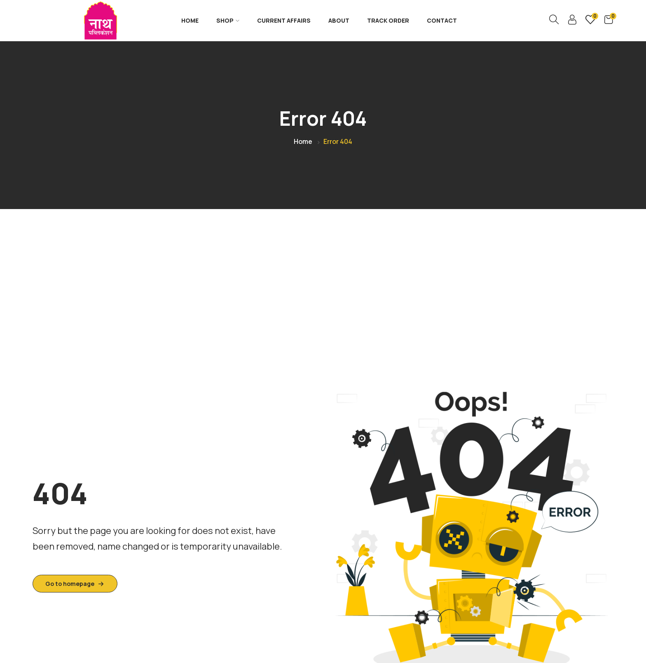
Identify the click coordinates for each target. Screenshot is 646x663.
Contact (442, 20)
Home (190, 20)
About (338, 20)
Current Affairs (284, 20)
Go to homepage (75, 584)
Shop (227, 20)
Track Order (388, 20)
